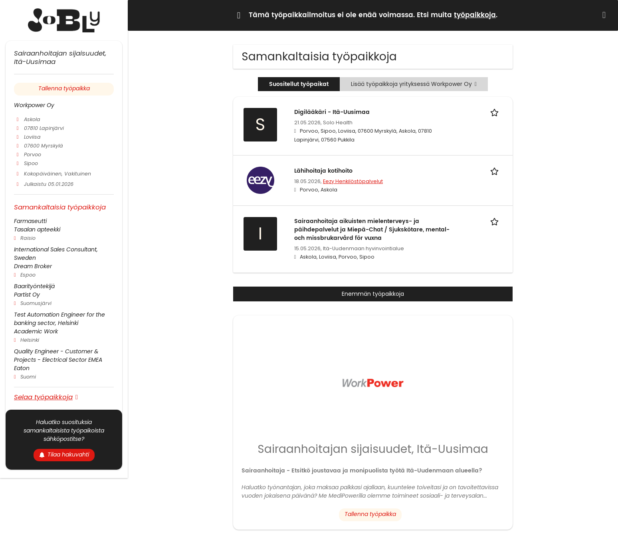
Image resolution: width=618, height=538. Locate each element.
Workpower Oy (34, 105)
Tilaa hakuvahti (64, 454)
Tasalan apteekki (37, 229)
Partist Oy (27, 295)
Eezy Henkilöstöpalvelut (353, 181)
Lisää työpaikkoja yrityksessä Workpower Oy (414, 84)
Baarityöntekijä (34, 286)
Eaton (22, 368)
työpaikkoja (475, 15)
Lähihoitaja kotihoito (323, 170)
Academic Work (36, 331)
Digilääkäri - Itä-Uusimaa (332, 112)
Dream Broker (33, 266)
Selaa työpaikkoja (43, 396)
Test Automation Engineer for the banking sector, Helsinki (59, 319)
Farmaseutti (30, 221)
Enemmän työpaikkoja (373, 294)
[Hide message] (605, 15)
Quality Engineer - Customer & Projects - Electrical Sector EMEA (58, 355)
